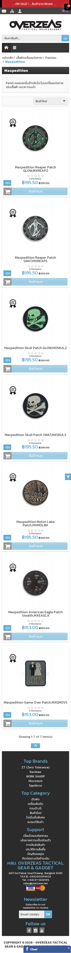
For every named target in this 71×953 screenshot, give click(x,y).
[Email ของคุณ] (31, 914)
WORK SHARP (35, 776)
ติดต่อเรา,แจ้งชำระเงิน (35, 858)
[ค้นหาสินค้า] (32, 38)
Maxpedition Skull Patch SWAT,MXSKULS (35, 434)
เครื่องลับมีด (35, 803)
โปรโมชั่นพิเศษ (35, 817)
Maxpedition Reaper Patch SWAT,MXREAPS (35, 259)
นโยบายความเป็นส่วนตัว (35, 840)
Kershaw (35, 772)
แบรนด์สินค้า (35, 822)
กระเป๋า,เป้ (35, 808)
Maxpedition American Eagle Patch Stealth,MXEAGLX (35, 613)
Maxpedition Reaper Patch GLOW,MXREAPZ (35, 169)
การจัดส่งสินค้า (35, 844)
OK (65, 38)
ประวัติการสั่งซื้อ (35, 849)
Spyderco (35, 785)
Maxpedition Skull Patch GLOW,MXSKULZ (35, 347)
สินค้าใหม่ (50, 101)
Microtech (35, 781)
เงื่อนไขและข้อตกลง (35, 835)
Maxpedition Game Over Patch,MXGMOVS (35, 702)
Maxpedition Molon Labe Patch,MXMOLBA (35, 523)
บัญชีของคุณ (35, 854)
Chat (33, 949)
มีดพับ (35, 799)
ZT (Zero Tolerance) (35, 767)
